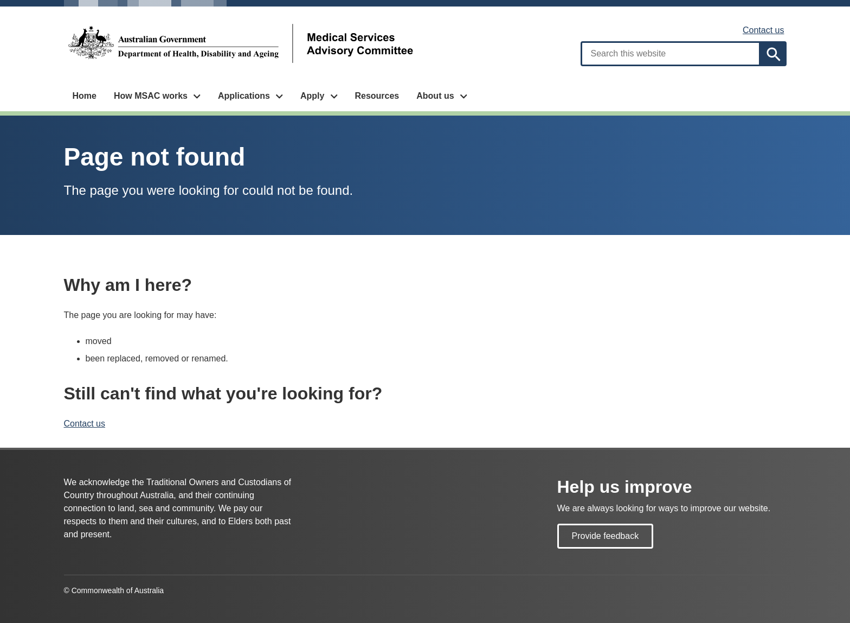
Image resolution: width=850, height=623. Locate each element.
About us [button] (435, 95)
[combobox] (671, 53)
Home (84, 95)
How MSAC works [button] (151, 95)
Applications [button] (244, 95)
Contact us (763, 30)
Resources (377, 95)
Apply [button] (312, 95)
